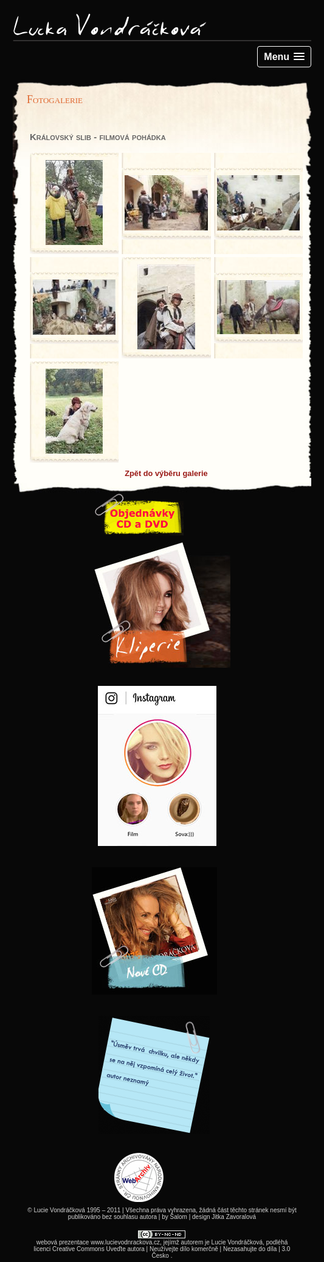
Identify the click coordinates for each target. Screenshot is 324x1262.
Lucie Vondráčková (237, 1242)
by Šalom (174, 1216)
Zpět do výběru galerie (166, 473)
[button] (284, 56)
